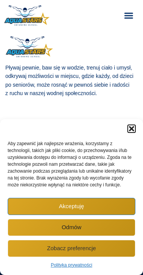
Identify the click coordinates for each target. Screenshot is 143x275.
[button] (131, 129)
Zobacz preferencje (71, 248)
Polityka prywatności (71, 265)
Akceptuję (71, 206)
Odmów (72, 227)
